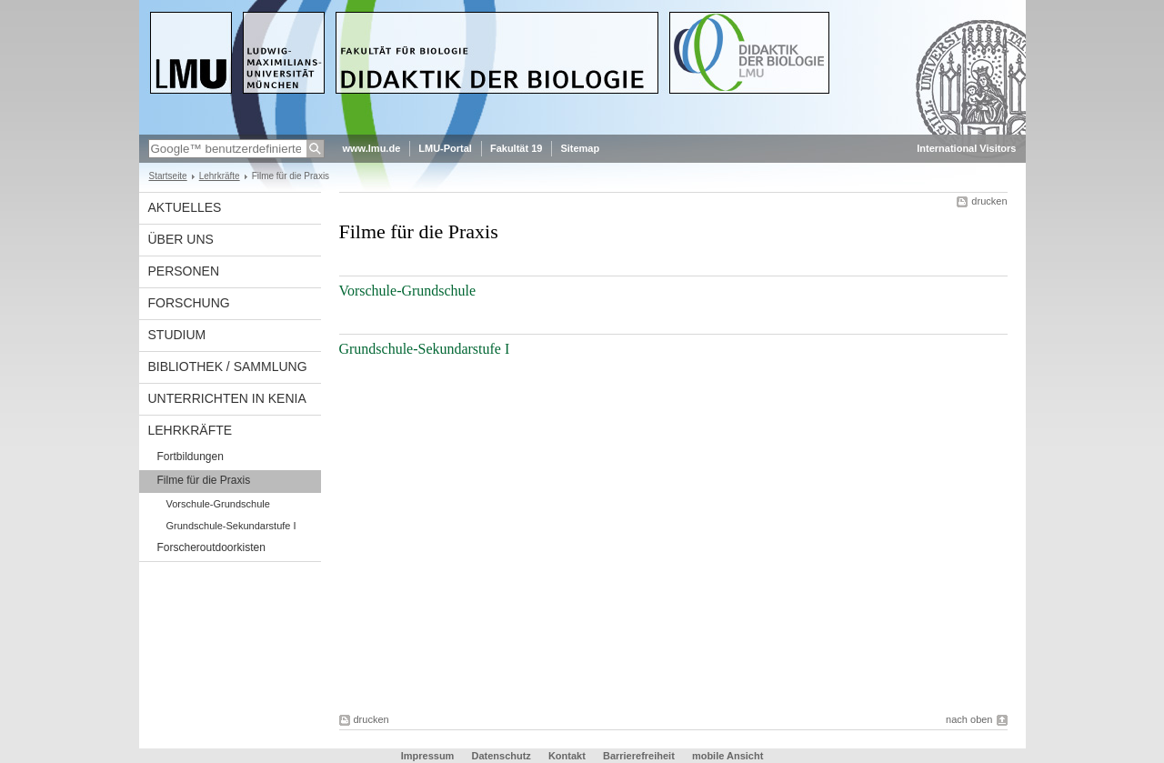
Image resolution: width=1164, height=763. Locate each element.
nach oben (969, 719)
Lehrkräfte (219, 176)
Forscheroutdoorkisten (211, 547)
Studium (177, 334)
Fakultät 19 (516, 148)
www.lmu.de (372, 148)
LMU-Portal (445, 148)
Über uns (181, 239)
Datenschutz (500, 755)
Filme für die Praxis (204, 480)
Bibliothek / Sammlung (227, 366)
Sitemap (579, 148)
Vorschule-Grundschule (218, 503)
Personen (184, 271)
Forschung (189, 303)
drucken (989, 201)
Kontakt (567, 755)
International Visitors (966, 148)
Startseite (168, 176)
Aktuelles (185, 207)
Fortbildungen (190, 456)
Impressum (428, 755)
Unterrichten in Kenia (227, 398)
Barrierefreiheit (640, 755)
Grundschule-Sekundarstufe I (231, 525)
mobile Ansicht (727, 755)
